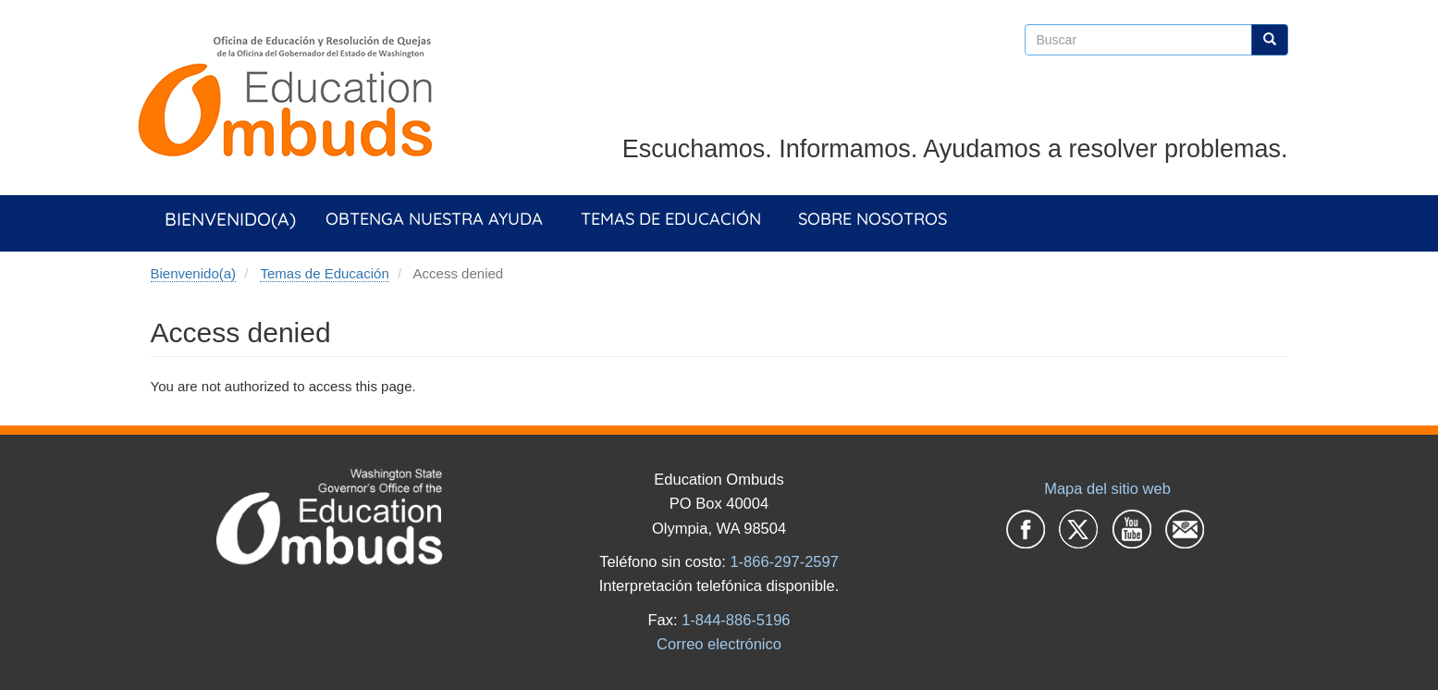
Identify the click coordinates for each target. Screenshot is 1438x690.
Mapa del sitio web (1107, 488)
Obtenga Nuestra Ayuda (434, 218)
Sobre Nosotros (872, 218)
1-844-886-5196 (736, 619)
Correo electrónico (719, 643)
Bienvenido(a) (230, 218)
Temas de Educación (671, 218)
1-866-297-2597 (784, 561)
